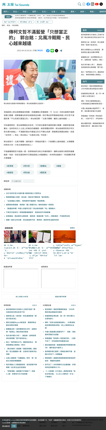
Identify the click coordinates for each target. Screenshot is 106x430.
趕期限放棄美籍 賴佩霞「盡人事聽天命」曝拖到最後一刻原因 (30, 204)
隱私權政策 (6, 426)
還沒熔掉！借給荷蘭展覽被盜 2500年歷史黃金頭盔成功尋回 (92, 87)
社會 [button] (53, 11)
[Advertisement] (20, 398)
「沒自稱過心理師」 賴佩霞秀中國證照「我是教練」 (26, 201)
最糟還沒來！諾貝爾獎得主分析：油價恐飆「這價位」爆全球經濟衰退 (92, 58)
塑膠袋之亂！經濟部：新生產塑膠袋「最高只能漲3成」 (92, 43)
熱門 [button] (5, 11)
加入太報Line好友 (22, 296)
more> (100, 30)
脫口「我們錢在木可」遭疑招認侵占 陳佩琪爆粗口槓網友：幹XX (92, 73)
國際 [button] (34, 11)
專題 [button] (92, 11)
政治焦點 (15, 25)
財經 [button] (24, 11)
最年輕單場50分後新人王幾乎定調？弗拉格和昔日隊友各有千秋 (92, 35)
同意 (13, 426)
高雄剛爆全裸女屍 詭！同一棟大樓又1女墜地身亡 (92, 94)
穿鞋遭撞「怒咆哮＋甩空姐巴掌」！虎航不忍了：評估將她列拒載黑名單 (92, 117)
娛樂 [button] (82, 11)
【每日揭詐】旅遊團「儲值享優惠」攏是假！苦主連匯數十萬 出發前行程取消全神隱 (21, 351)
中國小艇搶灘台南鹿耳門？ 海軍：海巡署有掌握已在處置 (92, 109)
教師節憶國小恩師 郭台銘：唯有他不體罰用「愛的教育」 (28, 197)
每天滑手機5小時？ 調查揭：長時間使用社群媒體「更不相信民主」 (92, 66)
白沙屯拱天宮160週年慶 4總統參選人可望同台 (23, 193)
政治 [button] (15, 11)
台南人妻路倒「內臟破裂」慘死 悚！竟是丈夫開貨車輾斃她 (40, 16)
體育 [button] (72, 11)
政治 (8, 25)
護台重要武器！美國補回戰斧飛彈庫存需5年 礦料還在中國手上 (92, 124)
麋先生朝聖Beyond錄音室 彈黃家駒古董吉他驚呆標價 (92, 50)
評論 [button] (63, 11)
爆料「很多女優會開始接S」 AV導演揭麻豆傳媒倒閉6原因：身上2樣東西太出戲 (60, 325)
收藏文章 (16, 181)
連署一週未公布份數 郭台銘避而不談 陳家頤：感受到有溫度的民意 (32, 220)
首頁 (3, 25)
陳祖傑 (40, 50)
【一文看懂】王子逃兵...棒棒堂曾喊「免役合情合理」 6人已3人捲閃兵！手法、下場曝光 (60, 374)
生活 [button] (44, 11)
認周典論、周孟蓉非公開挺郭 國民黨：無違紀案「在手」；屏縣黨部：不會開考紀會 (38, 216)
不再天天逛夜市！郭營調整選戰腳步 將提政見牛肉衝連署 (28, 212)
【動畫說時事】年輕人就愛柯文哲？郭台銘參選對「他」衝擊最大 (30, 208)
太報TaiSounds (16, 4)
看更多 (72, 228)
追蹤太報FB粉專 (60, 296)
